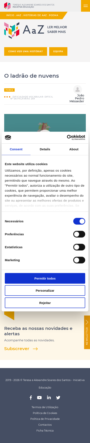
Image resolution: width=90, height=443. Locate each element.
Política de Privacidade (45, 418)
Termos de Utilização (45, 407)
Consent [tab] (16, 149)
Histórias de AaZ (35, 15)
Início (10, 15)
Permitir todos (45, 278)
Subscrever (16, 348)
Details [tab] (45, 149)
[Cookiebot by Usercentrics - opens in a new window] (67, 137)
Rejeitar (45, 302)
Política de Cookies (45, 413)
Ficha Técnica (45, 430)
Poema (53, 15)
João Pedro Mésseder (76, 94)
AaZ (18, 15)
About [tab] (73, 149)
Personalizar (45, 290)
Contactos (45, 424)
